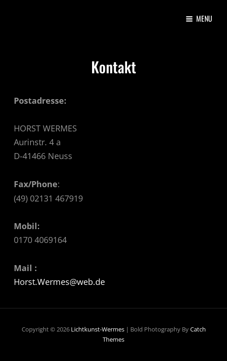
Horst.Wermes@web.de (59, 281)
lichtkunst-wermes (97, 329)
